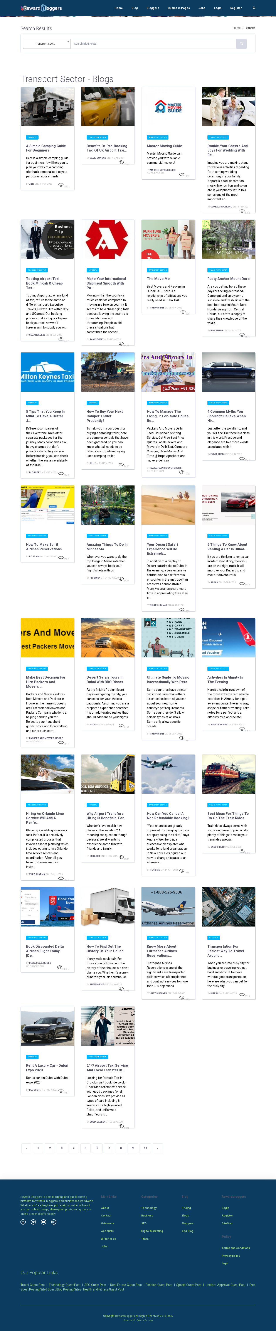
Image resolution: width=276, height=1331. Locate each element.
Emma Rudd (217, 454)
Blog (134, 8)
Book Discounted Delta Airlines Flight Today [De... (45, 951)
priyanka (95, 578)
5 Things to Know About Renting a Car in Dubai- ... (228, 547)
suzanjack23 (37, 335)
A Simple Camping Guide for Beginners (46, 148)
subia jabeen (97, 1122)
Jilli (31, 184)
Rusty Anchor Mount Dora (228, 279)
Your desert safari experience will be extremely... (162, 549)
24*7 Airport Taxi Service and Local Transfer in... (107, 1067)
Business (147, 1215)
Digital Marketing (152, 1231)
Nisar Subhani (158, 605)
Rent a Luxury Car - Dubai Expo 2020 (47, 1067)
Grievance (107, 1223)
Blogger (34, 472)
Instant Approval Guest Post (226, 1285)
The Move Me (158, 279)
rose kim (34, 556)
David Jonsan (98, 158)
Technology (149, 1208)
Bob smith (216, 330)
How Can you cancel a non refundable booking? (168, 816)
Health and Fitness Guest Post (103, 1289)
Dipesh (214, 993)
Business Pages (179, 8)
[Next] (158, 1148)
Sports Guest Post (188, 1285)
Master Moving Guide (164, 146)
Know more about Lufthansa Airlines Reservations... (162, 951)
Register (236, 8)
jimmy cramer (218, 724)
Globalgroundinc (221, 207)
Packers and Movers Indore (46, 738)
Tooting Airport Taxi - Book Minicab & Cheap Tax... (44, 283)
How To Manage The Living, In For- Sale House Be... (168, 416)
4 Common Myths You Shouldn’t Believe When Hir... (226, 416)
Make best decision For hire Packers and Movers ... (46, 682)
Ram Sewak (96, 339)
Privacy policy (231, 1255)
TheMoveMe (157, 308)
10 (145, 1148)
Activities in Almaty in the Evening (225, 679)
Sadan (214, 582)
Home (118, 8)
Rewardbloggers (125, 1316)
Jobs (202, 8)
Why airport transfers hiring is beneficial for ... (107, 816)
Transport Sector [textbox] (45, 43)
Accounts (107, 1231)
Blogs (185, 1215)
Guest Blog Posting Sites (64, 1289)
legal (225, 1263)
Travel (145, 1238)
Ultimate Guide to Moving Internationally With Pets (168, 679)
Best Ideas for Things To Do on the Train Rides (228, 816)
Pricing (186, 1208)
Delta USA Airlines (40, 963)
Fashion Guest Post (159, 1285)
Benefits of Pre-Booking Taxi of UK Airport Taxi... (107, 148)
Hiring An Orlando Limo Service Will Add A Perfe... (45, 818)
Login (218, 8)
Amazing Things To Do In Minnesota (107, 547)
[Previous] (26, 1148)
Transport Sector (97, 137)
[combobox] (47, 44)
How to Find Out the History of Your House (105, 948)
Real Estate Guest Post (126, 1285)
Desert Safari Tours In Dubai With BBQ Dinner (105, 679)
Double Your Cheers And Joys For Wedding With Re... (227, 150)
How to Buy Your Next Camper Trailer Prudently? (105, 416)
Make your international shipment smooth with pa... (106, 283)
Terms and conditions (236, 1248)
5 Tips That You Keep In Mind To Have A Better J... (45, 416)
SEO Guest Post (95, 1285)
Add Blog (188, 1231)
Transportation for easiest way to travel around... (225, 951)
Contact (106, 1215)
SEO (143, 1223)
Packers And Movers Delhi (166, 468)
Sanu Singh (217, 847)
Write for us (108, 1238)
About (105, 1208)
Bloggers (152, 8)
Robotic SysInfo (142, 1320)
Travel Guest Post (32, 1285)
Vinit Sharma (37, 874)
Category (32, 137)
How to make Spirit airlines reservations (44, 547)
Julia (93, 724)
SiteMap (227, 1223)
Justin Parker (158, 993)
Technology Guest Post (65, 1285)
